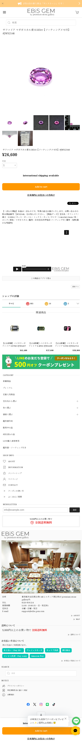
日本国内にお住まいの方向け (41, 195)
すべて (11, 303)
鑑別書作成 (8, 421)
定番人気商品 (9, 394)
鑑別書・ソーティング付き (14, 448)
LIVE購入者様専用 (11, 441)
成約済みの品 (9, 434)
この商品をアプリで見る (41, 278)
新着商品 (7, 381)
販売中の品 (8, 428)
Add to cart (41, 186)
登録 (74, 510)
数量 (4, 161)
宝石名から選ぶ (10, 401)
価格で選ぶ (8, 414)
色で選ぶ (7, 408)
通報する (75, 286)
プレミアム (8, 388)
